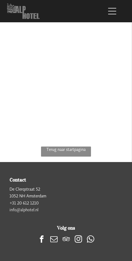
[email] (53, 240)
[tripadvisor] (66, 240)
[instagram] (78, 240)
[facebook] (41, 240)
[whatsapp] (90, 240)
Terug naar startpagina (66, 149)
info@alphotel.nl (24, 209)
